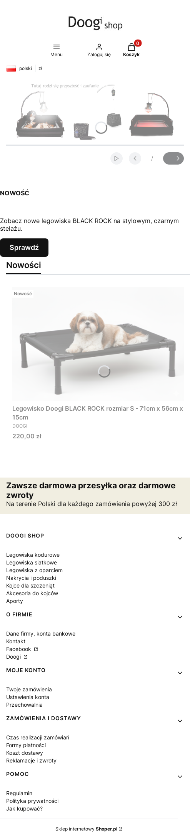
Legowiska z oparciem (34, 570)
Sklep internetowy (86, 829)
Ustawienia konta (27, 697)
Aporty (14, 601)
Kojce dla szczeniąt (30, 585)
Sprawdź (24, 247)
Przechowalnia (24, 704)
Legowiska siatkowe (31, 562)
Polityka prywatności (32, 800)
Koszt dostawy (24, 752)
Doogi (14, 656)
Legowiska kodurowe (33, 554)
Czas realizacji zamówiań (37, 737)
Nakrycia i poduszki (31, 577)
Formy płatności (26, 745)
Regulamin (19, 793)
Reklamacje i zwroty (31, 760)
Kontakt (15, 641)
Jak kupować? (24, 808)
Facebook (19, 649)
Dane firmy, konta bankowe (40, 633)
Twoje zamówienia (29, 689)
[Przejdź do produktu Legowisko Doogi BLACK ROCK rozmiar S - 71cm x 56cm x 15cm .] (98, 344)
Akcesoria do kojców (32, 593)
